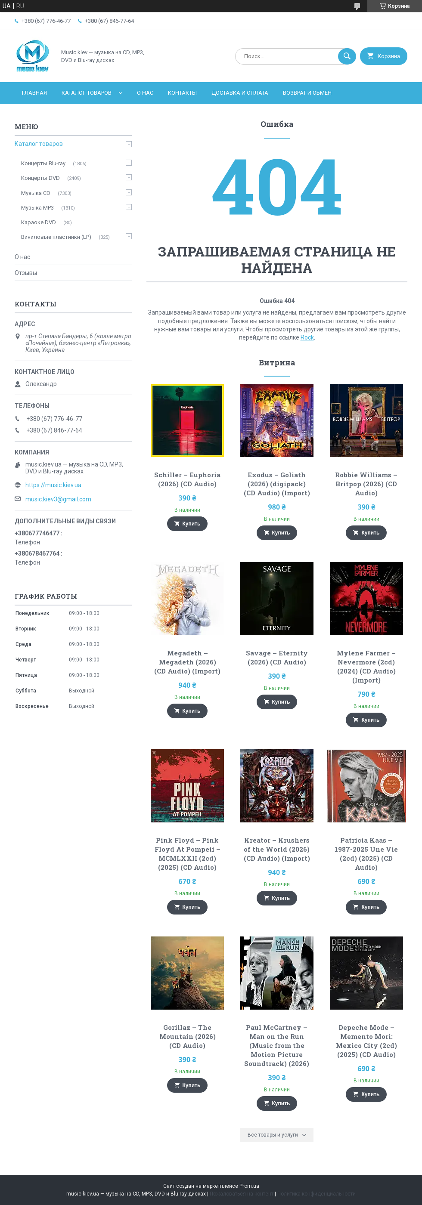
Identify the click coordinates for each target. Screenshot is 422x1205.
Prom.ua (249, 1186)
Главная (34, 93)
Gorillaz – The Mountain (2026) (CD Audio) (187, 1036)
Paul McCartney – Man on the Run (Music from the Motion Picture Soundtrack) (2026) (276, 1045)
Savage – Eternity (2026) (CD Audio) (277, 657)
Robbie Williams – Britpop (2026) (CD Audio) (366, 483)
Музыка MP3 (37, 207)
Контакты (182, 93)
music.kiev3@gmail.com (58, 499)
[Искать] (347, 56)
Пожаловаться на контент (241, 1194)
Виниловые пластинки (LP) (56, 237)
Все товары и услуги (273, 1135)
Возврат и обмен (307, 93)
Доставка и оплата (239, 93)
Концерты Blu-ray (43, 163)
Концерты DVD (40, 178)
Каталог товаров (87, 93)
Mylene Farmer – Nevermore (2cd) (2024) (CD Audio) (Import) (366, 666)
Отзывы (26, 272)
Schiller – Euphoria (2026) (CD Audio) (187, 479)
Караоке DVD (38, 222)
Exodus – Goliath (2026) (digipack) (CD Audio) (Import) (277, 483)
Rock (307, 337)
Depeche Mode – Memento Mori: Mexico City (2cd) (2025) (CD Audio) (366, 1041)
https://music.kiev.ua (53, 485)
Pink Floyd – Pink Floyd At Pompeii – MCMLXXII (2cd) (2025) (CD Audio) (187, 853)
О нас (145, 93)
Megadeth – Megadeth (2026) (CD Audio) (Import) (187, 662)
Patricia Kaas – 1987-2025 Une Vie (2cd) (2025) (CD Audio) (366, 853)
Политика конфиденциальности (316, 1194)
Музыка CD (35, 193)
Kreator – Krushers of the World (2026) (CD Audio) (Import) (277, 849)
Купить (192, 524)
